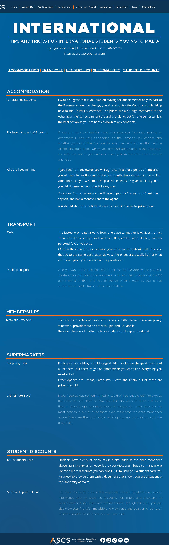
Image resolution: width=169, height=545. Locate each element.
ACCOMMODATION (23, 70)
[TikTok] (114, 540)
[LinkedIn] (126, 540)
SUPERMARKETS (106, 70)
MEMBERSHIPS (78, 70)
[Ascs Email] (120, 540)
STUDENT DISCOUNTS (141, 70)
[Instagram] (108, 540)
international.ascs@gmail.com (84, 53)
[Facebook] (102, 540)
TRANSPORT (52, 70)
